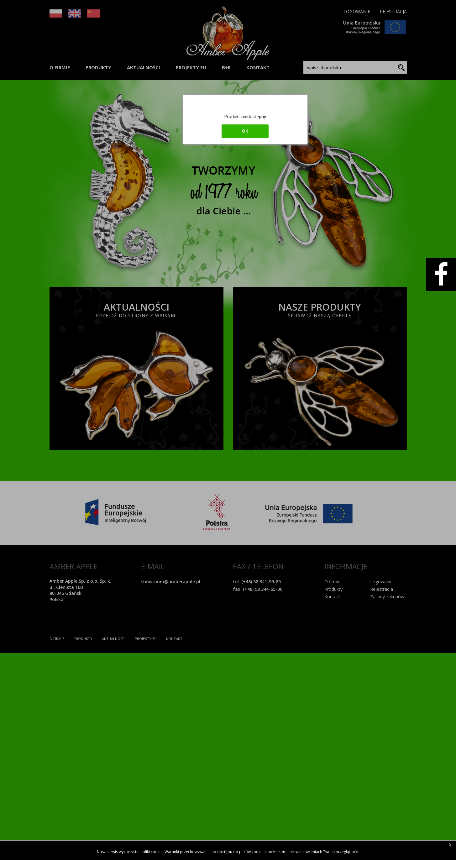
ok (245, 131)
